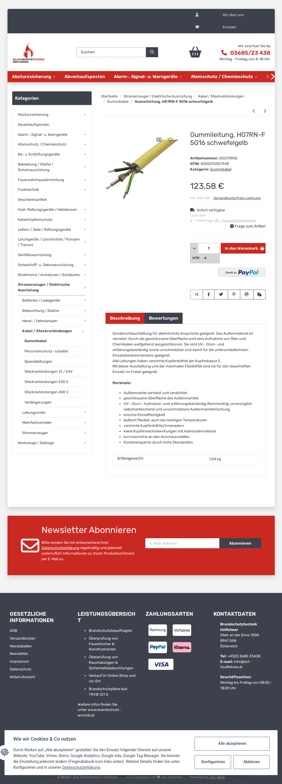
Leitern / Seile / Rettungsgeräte (44, 229)
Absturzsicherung (33, 114)
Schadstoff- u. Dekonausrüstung (45, 265)
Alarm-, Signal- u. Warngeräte (42, 134)
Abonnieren (240, 543)
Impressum (19, 661)
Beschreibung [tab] (125, 318)
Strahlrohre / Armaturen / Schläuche (49, 275)
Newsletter (19, 654)
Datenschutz (20, 669)
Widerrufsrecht (22, 677)
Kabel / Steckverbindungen (47, 331)
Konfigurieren (213, 762)
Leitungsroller (34, 412)
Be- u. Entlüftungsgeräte (39, 154)
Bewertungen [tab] (163, 318)
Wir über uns (233, 15)
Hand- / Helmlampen (39, 321)
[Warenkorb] (190, 52)
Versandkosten (22, 638)
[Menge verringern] (194, 248)
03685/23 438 (250, 52)
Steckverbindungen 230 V (46, 382)
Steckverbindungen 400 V (46, 392)
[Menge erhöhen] (205, 258)
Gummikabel (220, 169)
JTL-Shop (217, 777)
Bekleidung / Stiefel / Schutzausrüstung (35, 167)
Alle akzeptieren (232, 743)
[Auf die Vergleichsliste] (159, 139)
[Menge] (209, 248)
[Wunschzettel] (197, 27)
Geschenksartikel (32, 199)
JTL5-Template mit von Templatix (155, 777)
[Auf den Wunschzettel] (170, 139)
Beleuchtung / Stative (40, 311)
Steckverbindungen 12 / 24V (48, 371)
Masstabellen (21, 646)
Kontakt (229, 27)
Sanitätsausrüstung (35, 255)
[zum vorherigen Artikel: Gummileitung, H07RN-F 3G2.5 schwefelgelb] (254, 111)
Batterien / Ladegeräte (41, 300)
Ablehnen (251, 762)
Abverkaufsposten (33, 124)
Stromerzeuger (35, 433)
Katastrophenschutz (35, 219)
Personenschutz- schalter (46, 351)
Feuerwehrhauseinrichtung (41, 180)
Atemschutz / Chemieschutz (42, 144)
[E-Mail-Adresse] (182, 543)
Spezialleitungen (38, 361)
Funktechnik (28, 189)
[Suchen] (111, 52)
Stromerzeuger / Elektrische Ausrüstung (44, 287)
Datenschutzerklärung (60, 548)
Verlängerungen (38, 402)
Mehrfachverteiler (37, 422)
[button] (197, 15)
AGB (13, 630)
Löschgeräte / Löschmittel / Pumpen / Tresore (49, 242)
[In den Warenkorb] (110, 128)
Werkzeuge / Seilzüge (36, 443)
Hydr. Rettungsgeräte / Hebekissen (47, 209)
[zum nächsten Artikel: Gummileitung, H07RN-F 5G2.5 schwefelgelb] (264, 111)
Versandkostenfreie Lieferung (237, 198)
